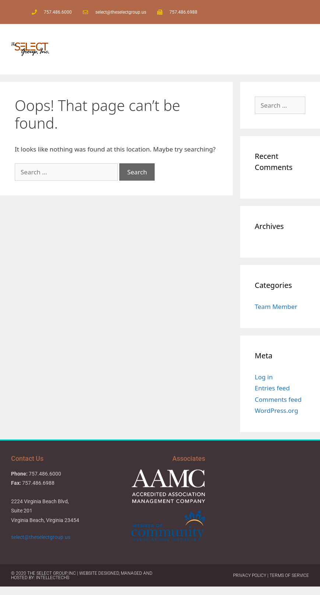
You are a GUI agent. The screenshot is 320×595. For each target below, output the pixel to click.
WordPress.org (276, 410)
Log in (264, 377)
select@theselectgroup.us (41, 537)
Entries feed (272, 388)
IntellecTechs (52, 577)
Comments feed (278, 399)
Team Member (276, 306)
